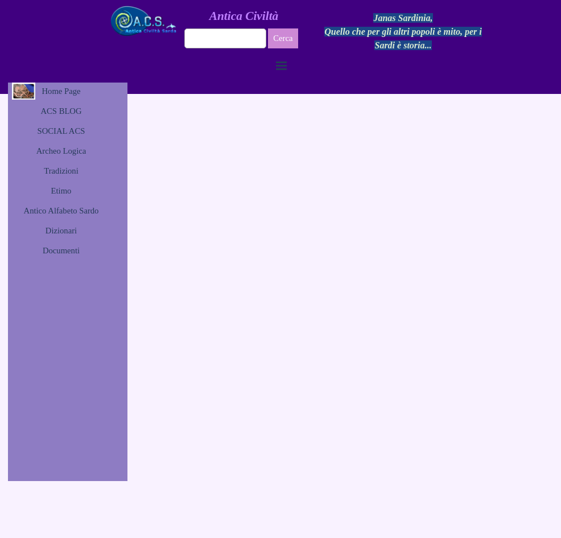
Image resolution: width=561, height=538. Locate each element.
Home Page (61, 91)
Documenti (61, 250)
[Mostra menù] (281, 65)
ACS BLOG (60, 111)
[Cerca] (225, 38)
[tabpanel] (403, 31)
